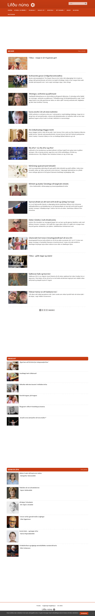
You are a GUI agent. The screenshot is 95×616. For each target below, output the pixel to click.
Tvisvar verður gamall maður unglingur (31, 517)
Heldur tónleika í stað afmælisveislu (42, 220)
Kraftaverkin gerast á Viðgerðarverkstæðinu (45, 76)
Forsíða (10, 10)
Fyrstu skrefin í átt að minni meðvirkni (43, 112)
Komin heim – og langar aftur (28, 531)
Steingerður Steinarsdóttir (28, 476)
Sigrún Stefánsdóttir (26, 490)
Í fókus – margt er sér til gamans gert (43, 58)
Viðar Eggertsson (25, 519)
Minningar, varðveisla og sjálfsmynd (42, 94)
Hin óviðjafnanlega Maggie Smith (41, 130)
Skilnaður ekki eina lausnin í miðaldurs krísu (33, 384)
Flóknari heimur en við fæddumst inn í (43, 292)
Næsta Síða (51, 310)
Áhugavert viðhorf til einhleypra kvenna (32, 406)
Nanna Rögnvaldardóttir (27, 533)
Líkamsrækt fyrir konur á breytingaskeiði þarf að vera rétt (50, 238)
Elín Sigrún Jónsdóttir (26, 504)
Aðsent (69, 10)
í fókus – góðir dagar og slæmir (40, 256)
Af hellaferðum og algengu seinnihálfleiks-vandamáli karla (37, 545)
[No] (93, 613)
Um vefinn (76, 10)
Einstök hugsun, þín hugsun (28, 395)
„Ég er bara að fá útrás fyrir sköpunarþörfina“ (33, 362)
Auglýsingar (11, 14)
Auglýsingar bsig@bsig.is (48, 605)
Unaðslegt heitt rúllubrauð (27, 373)
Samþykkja (84, 613)
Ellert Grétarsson (25, 548)
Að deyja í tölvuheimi (26, 502)
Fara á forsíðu (81, 51)
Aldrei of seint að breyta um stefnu (30, 473)
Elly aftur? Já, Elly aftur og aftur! (41, 148)
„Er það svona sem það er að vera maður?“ (32, 418)
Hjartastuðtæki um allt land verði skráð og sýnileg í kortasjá (51, 202)
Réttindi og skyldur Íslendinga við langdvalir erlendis (48, 184)
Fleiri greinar (84, 469)
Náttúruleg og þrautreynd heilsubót (42, 166)
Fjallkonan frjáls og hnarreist (39, 274)
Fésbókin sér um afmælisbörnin (29, 488)
